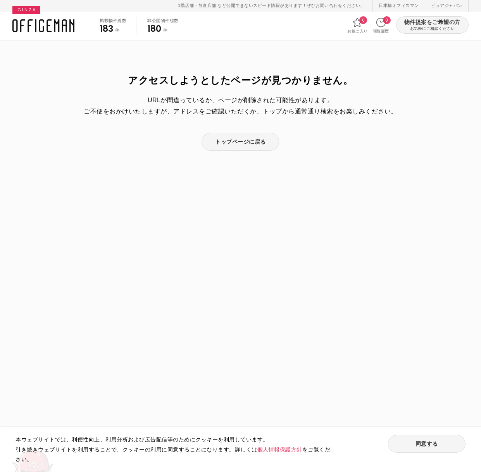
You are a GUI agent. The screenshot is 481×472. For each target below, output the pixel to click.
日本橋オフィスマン (399, 5)
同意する (426, 444)
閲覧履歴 (381, 25)
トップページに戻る (240, 142)
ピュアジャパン (446, 5)
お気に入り (357, 25)
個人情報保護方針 (279, 449)
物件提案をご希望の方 (432, 25)
